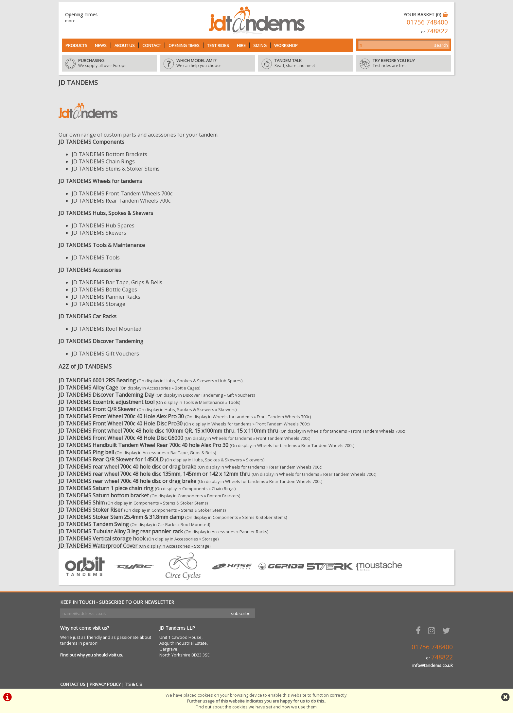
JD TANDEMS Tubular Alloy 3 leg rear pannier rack (121, 531)
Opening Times (184, 45)
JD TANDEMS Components (91, 141)
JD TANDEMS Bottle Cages (104, 289)
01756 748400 (427, 22)
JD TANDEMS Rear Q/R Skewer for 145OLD (111, 459)
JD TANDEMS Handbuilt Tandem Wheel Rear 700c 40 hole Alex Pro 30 (143, 445)
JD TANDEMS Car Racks (87, 316)
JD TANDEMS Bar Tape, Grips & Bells (117, 282)
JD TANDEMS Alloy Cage (88, 387)
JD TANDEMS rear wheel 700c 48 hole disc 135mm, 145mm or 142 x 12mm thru (154, 473)
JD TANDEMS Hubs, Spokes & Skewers (106, 213)
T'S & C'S (133, 684)
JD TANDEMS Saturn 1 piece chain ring (106, 488)
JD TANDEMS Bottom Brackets (109, 154)
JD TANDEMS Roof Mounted (106, 328)
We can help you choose (207, 63)
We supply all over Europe (109, 63)
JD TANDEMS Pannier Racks (106, 296)
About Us (125, 45)
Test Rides (218, 45)
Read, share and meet (305, 63)
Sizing (260, 45)
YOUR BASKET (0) (425, 14)
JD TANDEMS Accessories (90, 270)
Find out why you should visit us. (91, 655)
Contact (151, 45)
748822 (437, 30)
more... (72, 21)
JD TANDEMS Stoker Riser (91, 509)
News (101, 45)
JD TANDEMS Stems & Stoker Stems (116, 168)
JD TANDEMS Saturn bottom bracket (104, 495)
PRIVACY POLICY (105, 684)
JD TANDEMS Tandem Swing (94, 524)
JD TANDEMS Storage (98, 303)
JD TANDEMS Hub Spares (103, 225)
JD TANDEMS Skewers (99, 232)
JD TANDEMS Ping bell (86, 452)
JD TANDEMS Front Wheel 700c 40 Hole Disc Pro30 (121, 423)
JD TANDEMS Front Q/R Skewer (97, 409)
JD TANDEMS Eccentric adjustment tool (106, 402)
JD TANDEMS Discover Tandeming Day (106, 394)
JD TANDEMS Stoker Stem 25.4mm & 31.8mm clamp (121, 517)
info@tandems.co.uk (432, 665)
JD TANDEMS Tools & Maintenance (102, 245)
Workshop (286, 45)
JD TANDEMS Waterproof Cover (98, 545)
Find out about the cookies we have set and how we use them (256, 707)
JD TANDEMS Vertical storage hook (102, 538)
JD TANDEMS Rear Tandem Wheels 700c (121, 200)
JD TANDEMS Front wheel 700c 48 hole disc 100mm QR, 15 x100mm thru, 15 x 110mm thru (168, 430)
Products (76, 45)
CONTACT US (72, 684)
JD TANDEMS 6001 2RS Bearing (97, 380)
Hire (241, 45)
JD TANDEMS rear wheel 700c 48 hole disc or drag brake (127, 481)
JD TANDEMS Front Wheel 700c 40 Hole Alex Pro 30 (121, 416)
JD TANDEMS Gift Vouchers (105, 353)
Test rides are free (404, 63)
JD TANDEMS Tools (96, 257)
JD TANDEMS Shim (82, 502)
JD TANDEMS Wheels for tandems (100, 181)
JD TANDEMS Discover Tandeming (101, 341)
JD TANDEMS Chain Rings (103, 161)
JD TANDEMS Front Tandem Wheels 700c (122, 193)
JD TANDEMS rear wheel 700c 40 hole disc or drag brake (127, 466)
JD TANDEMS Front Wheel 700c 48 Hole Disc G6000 (121, 437)
